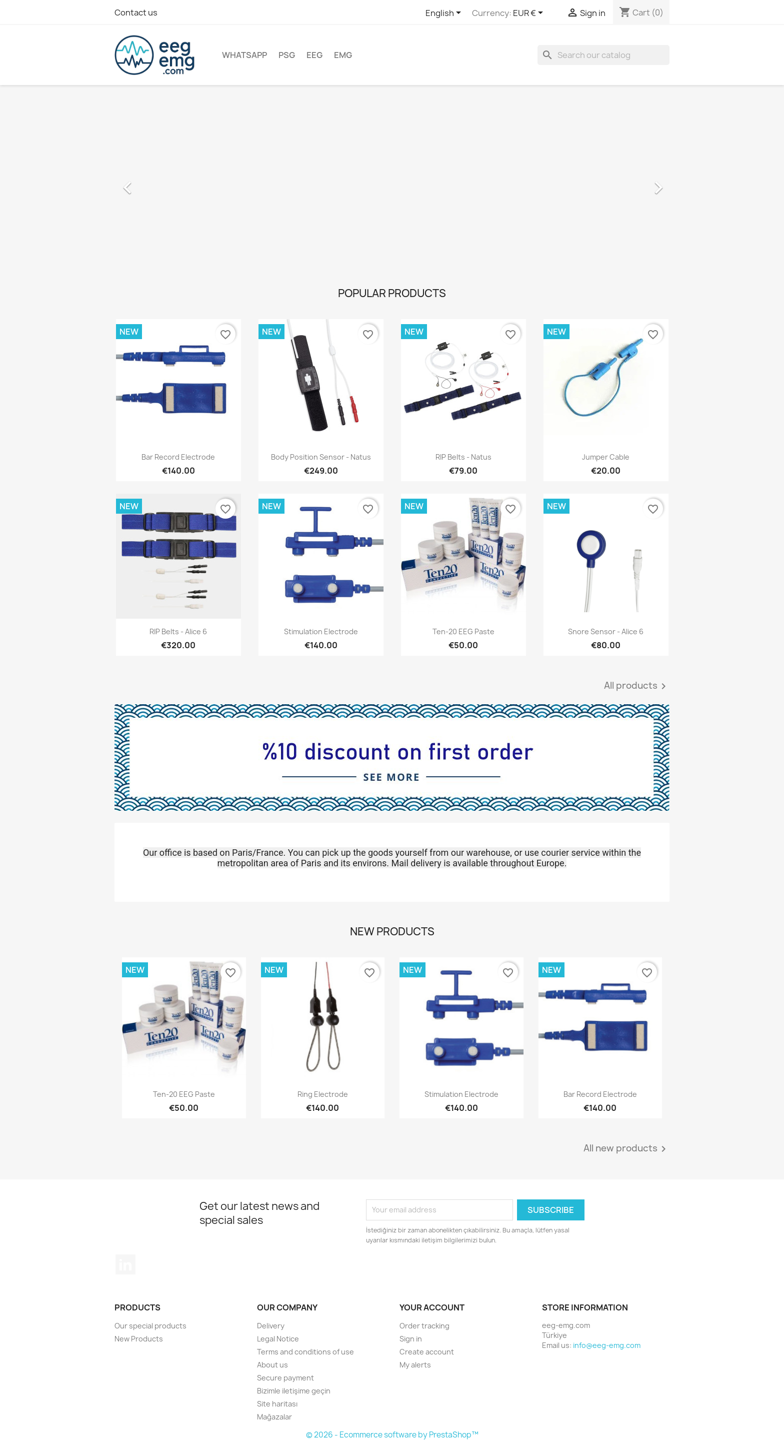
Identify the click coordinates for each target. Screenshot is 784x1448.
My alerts (415, 1364)
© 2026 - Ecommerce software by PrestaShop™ (392, 1434)
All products (637, 686)
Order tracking (425, 1325)
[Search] (604, 55)
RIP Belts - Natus (464, 457)
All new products (627, 1149)
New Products (138, 1338)
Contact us (136, 12)
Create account (427, 1351)
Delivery (270, 1325)
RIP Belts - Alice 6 (178, 631)
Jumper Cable (606, 457)
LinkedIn (126, 1264)
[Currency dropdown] (529, 14)
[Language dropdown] (445, 14)
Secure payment (285, 1377)
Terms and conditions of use (305, 1351)
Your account (432, 1307)
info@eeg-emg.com (606, 1345)
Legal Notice (278, 1338)
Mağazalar (274, 1416)
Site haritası (277, 1403)
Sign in (411, 1338)
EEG (314, 55)
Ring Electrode (323, 1094)
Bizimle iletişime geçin (293, 1390)
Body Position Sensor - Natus (321, 457)
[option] (392, 183)
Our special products (150, 1325)
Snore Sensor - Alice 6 (606, 631)
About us (272, 1364)
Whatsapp (244, 55)
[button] (156, 183)
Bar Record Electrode (178, 457)
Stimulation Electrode (321, 631)
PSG (286, 55)
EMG (343, 55)
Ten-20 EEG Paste (463, 631)
